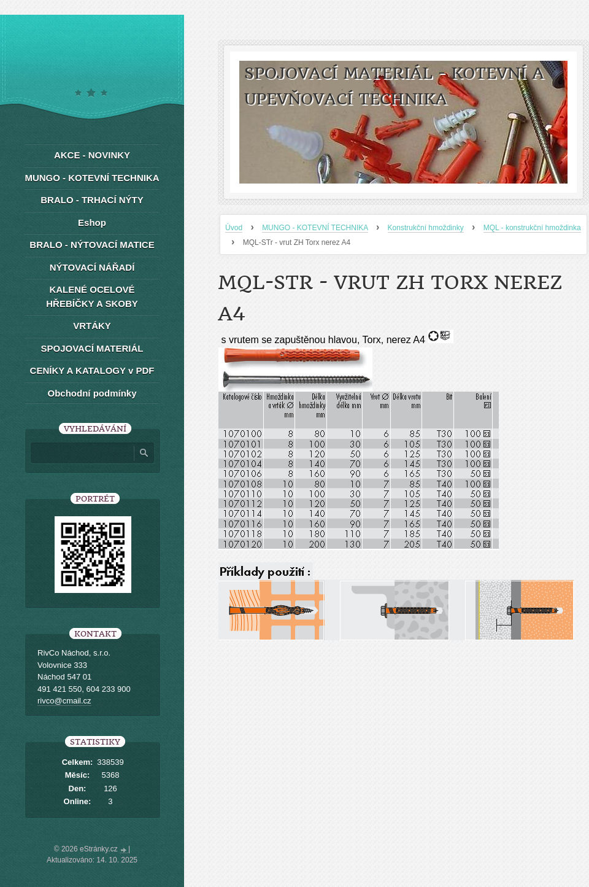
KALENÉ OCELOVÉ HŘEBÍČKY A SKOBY (91, 296)
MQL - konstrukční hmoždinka (532, 227)
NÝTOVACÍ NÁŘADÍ (92, 267)
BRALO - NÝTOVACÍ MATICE (91, 244)
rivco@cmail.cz (64, 700)
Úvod (233, 227)
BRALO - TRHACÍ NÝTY (92, 200)
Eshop (92, 222)
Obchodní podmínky (92, 393)
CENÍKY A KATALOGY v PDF (92, 370)
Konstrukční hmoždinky (426, 227)
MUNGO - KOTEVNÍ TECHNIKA (315, 227)
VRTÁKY (92, 325)
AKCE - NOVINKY (92, 155)
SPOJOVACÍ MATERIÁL (92, 348)
